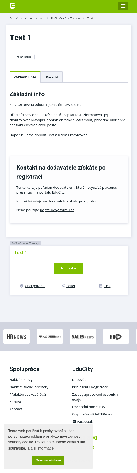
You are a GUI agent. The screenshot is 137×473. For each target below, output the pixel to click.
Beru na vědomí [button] (48, 460)
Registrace (99, 387)
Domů (14, 18)
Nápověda (80, 379)
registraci (91, 201)
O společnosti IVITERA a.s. (93, 414)
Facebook (82, 421)
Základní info (25, 77)
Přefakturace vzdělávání (29, 394)
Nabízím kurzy (21, 379)
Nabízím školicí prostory (29, 387)
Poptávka (68, 268)
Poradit (52, 77)
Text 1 (91, 18)
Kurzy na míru (35, 18)
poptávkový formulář (57, 209)
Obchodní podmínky (88, 406)
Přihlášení (80, 387)
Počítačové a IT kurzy (66, 18)
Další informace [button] (41, 448)
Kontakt (16, 409)
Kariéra (15, 401)
